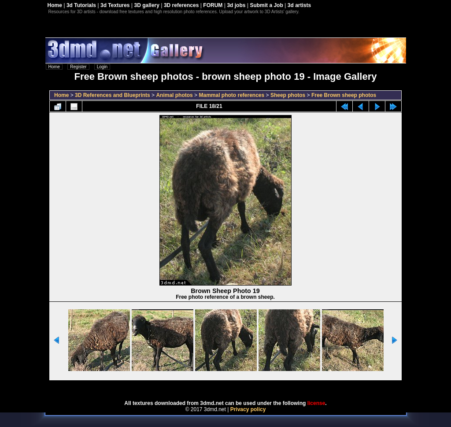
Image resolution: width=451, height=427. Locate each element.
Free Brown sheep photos (343, 95)
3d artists (299, 5)
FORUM (212, 5)
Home (55, 5)
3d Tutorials (81, 5)
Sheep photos (287, 95)
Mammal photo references (231, 95)
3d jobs (236, 5)
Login (102, 66)
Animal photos (174, 95)
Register (78, 66)
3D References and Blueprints (112, 95)
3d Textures (114, 5)
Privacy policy (248, 409)
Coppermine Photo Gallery (236, 387)
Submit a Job (266, 5)
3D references (181, 5)
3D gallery (146, 5)
